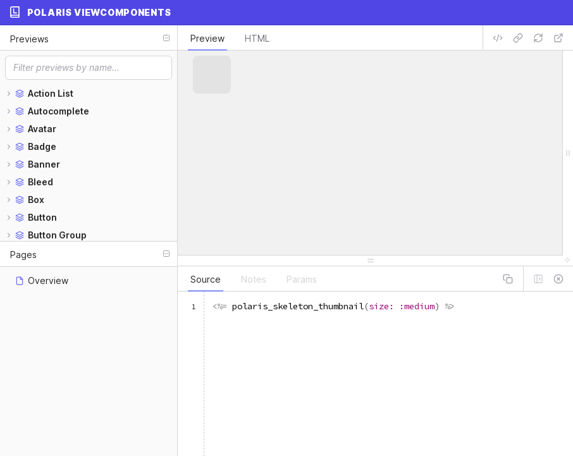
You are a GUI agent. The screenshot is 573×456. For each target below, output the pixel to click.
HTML (257, 38)
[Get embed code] (498, 38)
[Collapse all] (166, 38)
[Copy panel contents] (508, 279)
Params (301, 279)
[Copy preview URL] (518, 38)
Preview (207, 38)
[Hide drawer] (558, 279)
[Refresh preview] (538, 38)
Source (205, 279)
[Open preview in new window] (558, 38)
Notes (253, 279)
